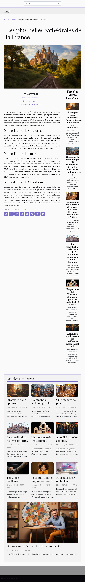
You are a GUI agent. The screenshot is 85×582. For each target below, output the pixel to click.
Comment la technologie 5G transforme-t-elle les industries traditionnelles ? (73, 166)
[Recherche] (42, 3)
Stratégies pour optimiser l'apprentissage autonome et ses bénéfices (73, 120)
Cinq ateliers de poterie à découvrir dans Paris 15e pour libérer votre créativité (72, 210)
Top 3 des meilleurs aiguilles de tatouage (14, 482)
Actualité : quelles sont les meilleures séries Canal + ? (72, 340)
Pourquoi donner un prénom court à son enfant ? (42, 481)
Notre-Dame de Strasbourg (31, 104)
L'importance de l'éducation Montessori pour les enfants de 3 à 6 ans (73, 297)
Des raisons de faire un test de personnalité (33, 546)
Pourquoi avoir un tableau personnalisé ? (65, 481)
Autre (14, 19)
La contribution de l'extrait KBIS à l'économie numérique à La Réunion (72, 253)
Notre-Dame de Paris (31, 101)
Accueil (6, 19)
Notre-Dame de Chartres (31, 97)
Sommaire (32, 94)
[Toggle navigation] (6, 11)
